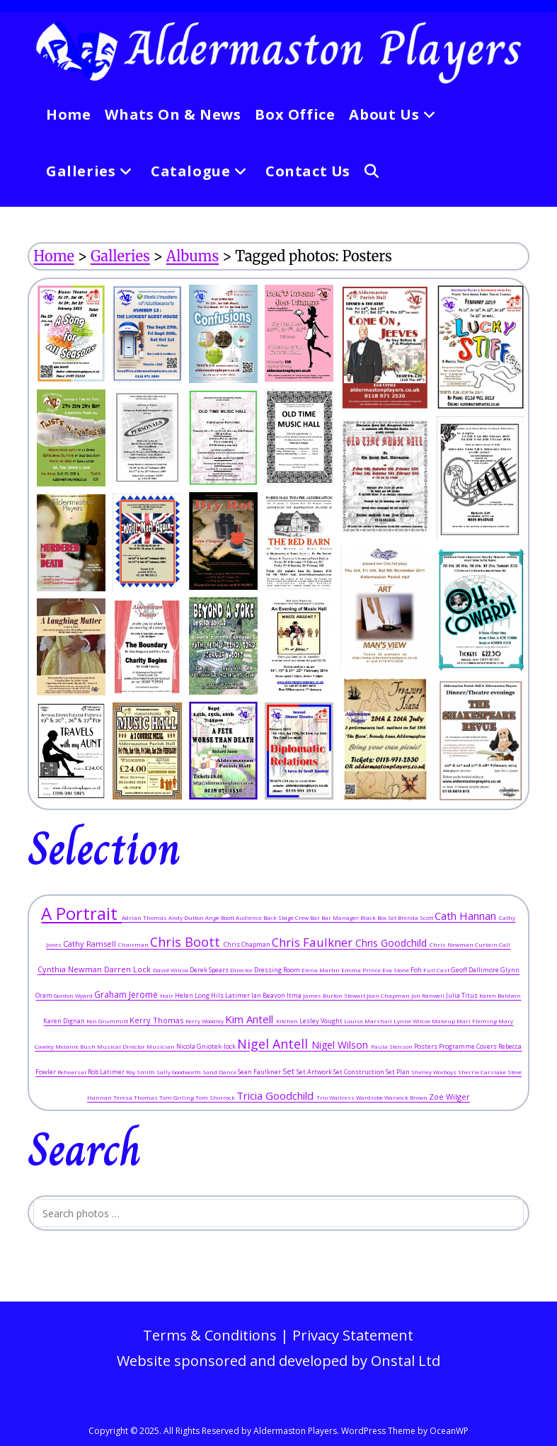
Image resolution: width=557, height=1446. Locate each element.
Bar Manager (340, 917)
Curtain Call (492, 944)
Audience (249, 917)
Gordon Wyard (74, 995)
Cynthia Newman (71, 969)
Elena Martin (321, 970)
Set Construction (359, 1071)
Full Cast (437, 970)
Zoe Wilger (449, 1096)
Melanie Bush (76, 1046)
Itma (295, 995)
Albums (192, 256)
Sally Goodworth (179, 1072)
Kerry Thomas (157, 1020)
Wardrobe (370, 1097)
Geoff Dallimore (475, 969)
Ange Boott (220, 917)
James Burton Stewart (335, 995)
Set (289, 1071)
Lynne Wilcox (413, 1021)
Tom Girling (177, 1097)
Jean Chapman (389, 995)
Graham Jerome (127, 995)
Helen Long (193, 995)
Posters (426, 1046)
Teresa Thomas (136, 1097)
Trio (322, 1097)
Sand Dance (220, 1072)
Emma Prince (361, 970)
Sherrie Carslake (482, 1072)
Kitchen (287, 1021)
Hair (167, 995)
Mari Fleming (477, 1021)
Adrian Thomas (145, 917)
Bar (315, 917)
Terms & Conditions (210, 1335)
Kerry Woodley (205, 1021)
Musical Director (122, 1046)
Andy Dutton (186, 917)
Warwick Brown (406, 1097)
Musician (161, 1046)
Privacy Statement (352, 1335)
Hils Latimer (231, 995)
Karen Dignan (64, 1020)
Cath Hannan (467, 916)
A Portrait (81, 913)
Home (53, 256)
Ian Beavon (269, 995)
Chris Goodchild (392, 943)
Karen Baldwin (500, 995)
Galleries (120, 256)
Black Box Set (379, 917)
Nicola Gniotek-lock (206, 1046)
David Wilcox (171, 970)
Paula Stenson (392, 1046)
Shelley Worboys (434, 1072)
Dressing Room (278, 969)
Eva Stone (396, 970)
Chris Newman (452, 944)
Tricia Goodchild (276, 1095)
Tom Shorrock (215, 1097)
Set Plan (398, 1071)
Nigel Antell (274, 1043)
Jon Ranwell (428, 995)
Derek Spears (210, 969)
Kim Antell (250, 1019)
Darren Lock (128, 969)
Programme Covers (468, 1046)
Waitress (342, 1097)
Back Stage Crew (286, 917)
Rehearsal (72, 1072)
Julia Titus (462, 995)
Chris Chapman (248, 944)
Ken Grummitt (108, 1021)
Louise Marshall (369, 1021)
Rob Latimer (107, 1071)
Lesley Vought (321, 1020)
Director (242, 970)
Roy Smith (141, 1072)
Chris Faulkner (313, 942)
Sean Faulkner (260, 1071)
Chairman (134, 944)
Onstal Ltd (405, 1360)
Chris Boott (187, 941)
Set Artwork (315, 1071)
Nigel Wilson (341, 1045)
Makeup (444, 1021)
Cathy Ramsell (90, 943)
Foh (416, 969)
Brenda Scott (416, 917)
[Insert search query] (278, 1213)
